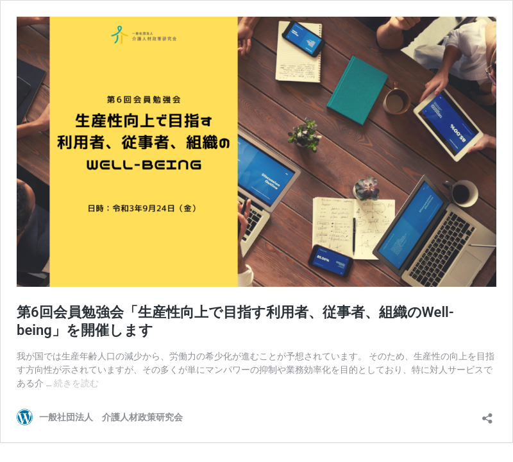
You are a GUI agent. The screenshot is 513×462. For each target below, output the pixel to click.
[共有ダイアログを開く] (487, 414)
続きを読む (76, 383)
